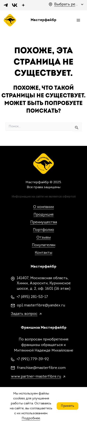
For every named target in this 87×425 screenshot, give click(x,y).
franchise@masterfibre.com (41, 368)
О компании (43, 207)
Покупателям (43, 245)
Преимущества (43, 222)
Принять (67, 406)
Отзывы (43, 238)
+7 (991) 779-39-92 (32, 359)
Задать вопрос (24, 314)
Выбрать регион (66, 4)
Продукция (43, 215)
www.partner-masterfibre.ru (36, 377)
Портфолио (43, 230)
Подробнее (31, 418)
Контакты (43, 253)
